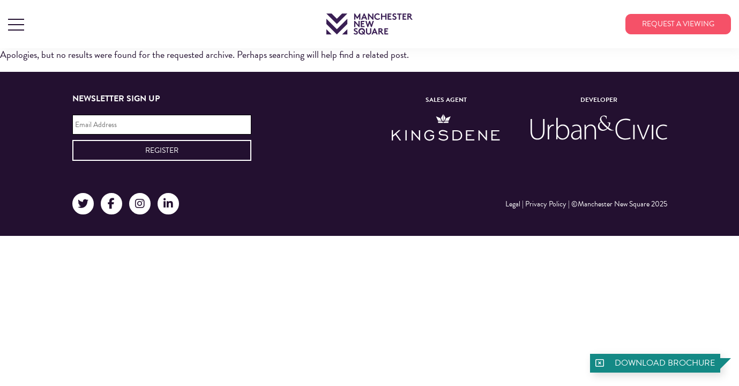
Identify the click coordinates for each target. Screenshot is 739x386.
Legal (512, 204)
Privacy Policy (545, 204)
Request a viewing (678, 23)
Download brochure (665, 363)
